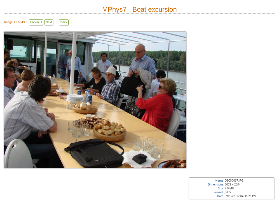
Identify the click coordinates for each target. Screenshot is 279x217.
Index (63, 22)
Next (49, 22)
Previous (36, 22)
